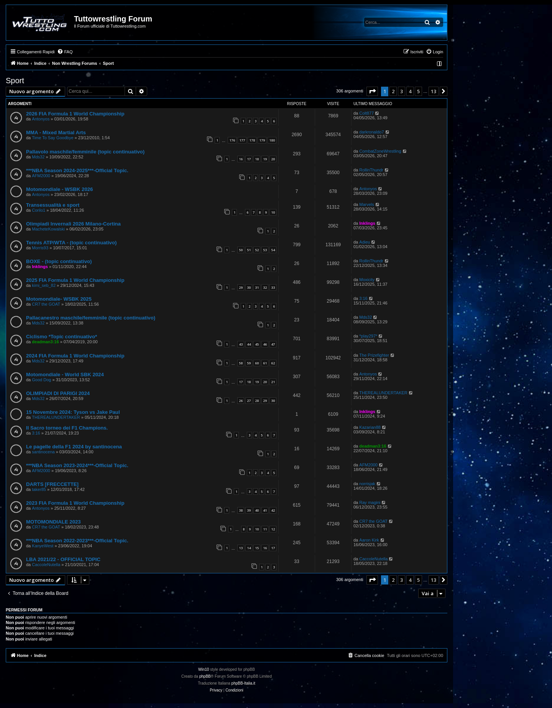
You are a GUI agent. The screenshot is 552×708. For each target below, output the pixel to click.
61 (265, 363)
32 (265, 287)
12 (273, 529)
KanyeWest (42, 545)
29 (241, 287)
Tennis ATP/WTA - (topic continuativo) (71, 242)
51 (249, 249)
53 (265, 249)
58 (241, 363)
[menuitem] (64, 51)
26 (241, 400)
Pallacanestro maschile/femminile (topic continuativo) (90, 318)
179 (262, 140)
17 (249, 158)
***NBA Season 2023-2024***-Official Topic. (77, 465)
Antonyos (40, 119)
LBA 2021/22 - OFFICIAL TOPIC (63, 559)
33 (273, 287)
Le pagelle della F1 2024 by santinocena (74, 446)
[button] (372, 91)
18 (257, 158)
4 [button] (410, 91)
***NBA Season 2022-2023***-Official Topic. (77, 540)
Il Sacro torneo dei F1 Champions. (67, 428)
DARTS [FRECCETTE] (52, 484)
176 (232, 140)
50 (241, 249)
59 (249, 363)
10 (273, 212)
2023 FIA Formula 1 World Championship (75, 503)
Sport (15, 80)
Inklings (367, 223)
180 (272, 140)
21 (273, 381)
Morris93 (40, 247)
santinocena (43, 451)
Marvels (366, 204)
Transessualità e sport (52, 205)
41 (265, 510)
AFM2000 (41, 175)
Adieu (364, 242)
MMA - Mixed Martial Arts (56, 132)
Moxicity (367, 279)
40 (257, 510)
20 (273, 158)
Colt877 (366, 113)
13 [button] (433, 91)
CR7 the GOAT (46, 304)
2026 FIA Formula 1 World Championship (75, 114)
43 (241, 344)
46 (265, 344)
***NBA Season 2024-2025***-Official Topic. (77, 170)
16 (241, 158)
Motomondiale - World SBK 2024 (65, 374)
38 (241, 510)
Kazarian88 (370, 427)
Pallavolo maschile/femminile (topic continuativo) (85, 152)
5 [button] (418, 91)
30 (249, 287)
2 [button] (393, 91)
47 (273, 344)
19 (265, 158)
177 (242, 140)
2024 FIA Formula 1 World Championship (75, 356)
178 (252, 140)
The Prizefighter (374, 355)
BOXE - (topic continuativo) (59, 261)
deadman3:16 (45, 341)
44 (249, 344)
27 (249, 400)
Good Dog (41, 379)
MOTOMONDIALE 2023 (53, 522)
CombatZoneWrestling (380, 151)
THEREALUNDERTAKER (383, 392)
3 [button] (401, 91)
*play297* (368, 336)
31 (257, 287)
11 (265, 529)
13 (241, 547)
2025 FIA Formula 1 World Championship (75, 280)
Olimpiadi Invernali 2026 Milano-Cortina (73, 224)
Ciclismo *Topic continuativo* (61, 336)
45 (257, 344)
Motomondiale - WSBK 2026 (59, 189)
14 (249, 547)
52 (257, 249)
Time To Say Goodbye (52, 137)
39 (249, 510)
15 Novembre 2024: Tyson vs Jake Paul (73, 412)
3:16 (363, 298)
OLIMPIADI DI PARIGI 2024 (58, 393)
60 (257, 363)
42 (273, 510)
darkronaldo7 (371, 132)
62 (273, 363)
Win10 (203, 669)
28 (257, 400)
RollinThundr (371, 170)
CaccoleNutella (46, 564)
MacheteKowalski (48, 229)
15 (257, 547)
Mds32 (38, 157)
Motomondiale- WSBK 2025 (59, 299)
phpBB (205, 676)
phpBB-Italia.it (243, 683)
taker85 (39, 489)
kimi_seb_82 (44, 285)
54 (273, 249)
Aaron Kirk (369, 540)
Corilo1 (38, 210)
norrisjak (367, 483)
